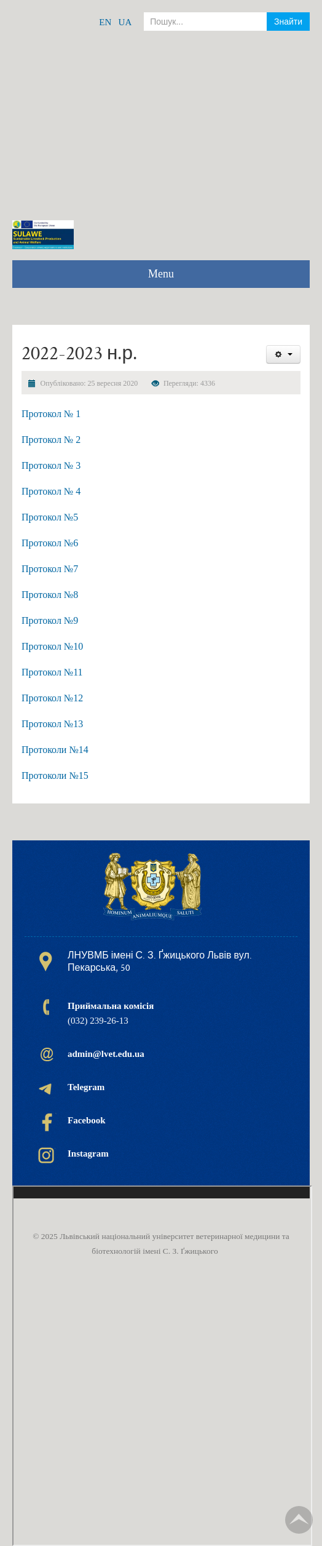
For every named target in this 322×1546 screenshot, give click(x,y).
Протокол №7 (50, 569)
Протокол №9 (50, 620)
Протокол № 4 (51, 491)
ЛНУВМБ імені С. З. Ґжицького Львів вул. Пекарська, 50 (160, 961)
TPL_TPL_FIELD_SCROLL (299, 1520)
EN (105, 22)
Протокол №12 (52, 698)
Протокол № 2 (51, 439)
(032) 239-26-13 (111, 1013)
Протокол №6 (50, 543)
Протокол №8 (50, 594)
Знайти (288, 21)
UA (125, 22)
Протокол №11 (52, 672)
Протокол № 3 (51, 465)
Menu (161, 274)
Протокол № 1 (51, 413)
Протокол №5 (50, 517)
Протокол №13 (52, 724)
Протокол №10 (52, 646)
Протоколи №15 (55, 775)
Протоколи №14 (55, 749)
